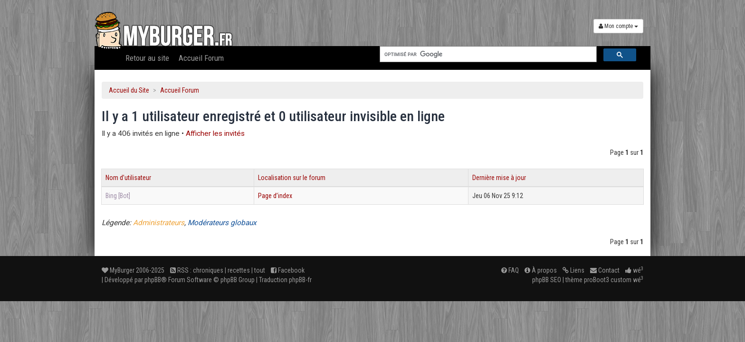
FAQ (510, 270)
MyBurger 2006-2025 (133, 270)
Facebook (288, 270)
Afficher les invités (215, 133)
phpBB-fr (300, 280)
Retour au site (147, 58)
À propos (541, 270)
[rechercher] (487, 54)
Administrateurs (158, 222)
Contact (605, 270)
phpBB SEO (546, 280)
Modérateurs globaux (222, 222)
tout (259, 270)
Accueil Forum (201, 58)
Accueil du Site (129, 90)
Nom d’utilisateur (128, 177)
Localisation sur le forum (291, 177)
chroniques (208, 270)
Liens (573, 270)
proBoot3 (596, 280)
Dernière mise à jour (499, 177)
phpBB (152, 280)
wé (634, 270)
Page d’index (275, 196)
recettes (239, 270)
